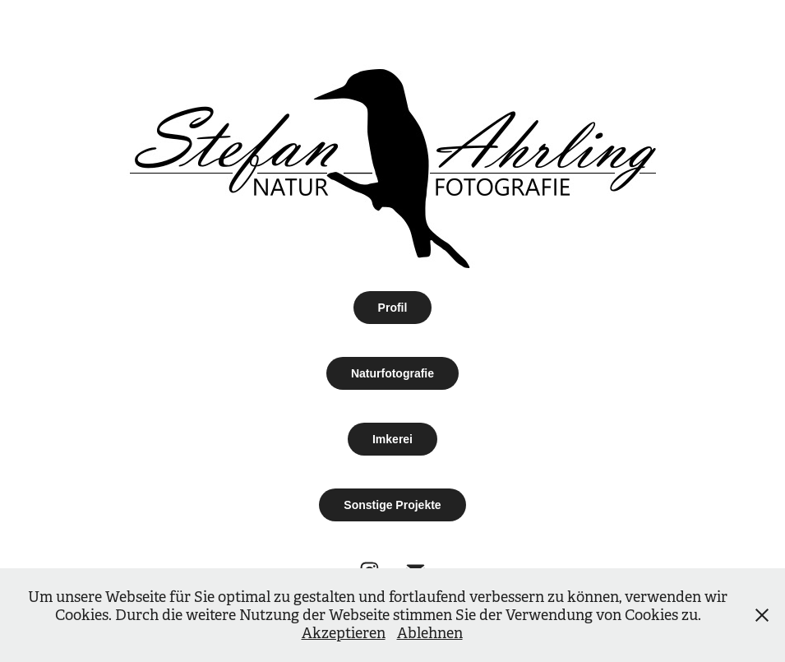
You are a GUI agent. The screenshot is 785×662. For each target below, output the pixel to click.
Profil (393, 307)
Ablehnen (430, 633)
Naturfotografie (392, 373)
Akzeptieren (344, 633)
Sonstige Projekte (392, 505)
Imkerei (392, 439)
